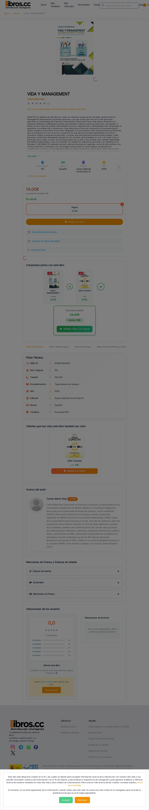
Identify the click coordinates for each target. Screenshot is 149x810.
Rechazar (82, 800)
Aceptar (66, 800)
